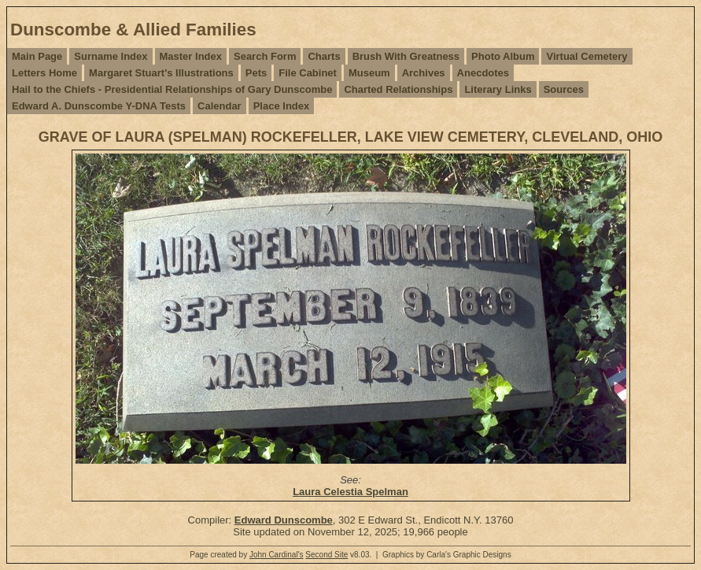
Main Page (37, 56)
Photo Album (502, 56)
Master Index (191, 56)
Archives (423, 73)
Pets (256, 73)
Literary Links (497, 89)
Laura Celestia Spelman (350, 492)
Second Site (326, 554)
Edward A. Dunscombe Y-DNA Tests (99, 106)
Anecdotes (483, 73)
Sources (564, 89)
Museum (369, 73)
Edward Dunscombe (283, 520)
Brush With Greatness (405, 56)
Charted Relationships (398, 89)
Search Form (265, 56)
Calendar (219, 106)
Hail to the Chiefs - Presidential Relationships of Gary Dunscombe (172, 89)
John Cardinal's (276, 554)
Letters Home (44, 73)
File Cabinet (308, 73)
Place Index (281, 106)
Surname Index (110, 56)
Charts (324, 56)
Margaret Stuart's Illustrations (161, 73)
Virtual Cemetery (586, 56)
